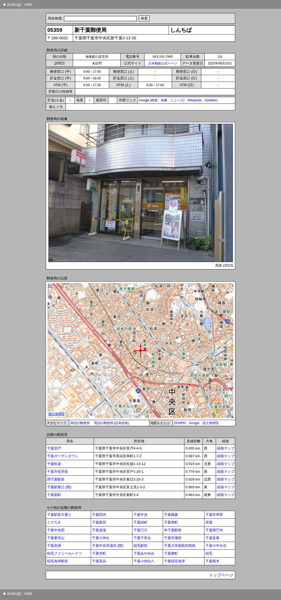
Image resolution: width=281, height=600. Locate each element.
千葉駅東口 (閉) (59, 487)
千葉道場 (99, 530)
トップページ (221, 575)
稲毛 (209, 553)
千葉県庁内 (214, 530)
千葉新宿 (99, 522)
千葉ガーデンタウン (62, 456)
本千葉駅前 (172, 530)
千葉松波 (54, 464)
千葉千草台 (142, 538)
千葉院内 (99, 515)
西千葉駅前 (55, 479)
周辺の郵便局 (80, 423)
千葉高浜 (99, 561)
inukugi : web (17, 4)
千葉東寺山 (55, 538)
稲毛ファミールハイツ (64, 553)
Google (194, 423)
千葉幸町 (171, 522)
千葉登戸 (54, 448)
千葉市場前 (172, 538)
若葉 (209, 522)
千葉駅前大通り (59, 515)
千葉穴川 (140, 530)
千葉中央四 (55, 530)
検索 (154, 100)
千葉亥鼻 (212, 538)
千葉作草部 (214, 515)
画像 (164, 100)
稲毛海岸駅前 (57, 561)
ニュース (176, 100)
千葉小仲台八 (144, 561)
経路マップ (225, 448)
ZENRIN (180, 423)
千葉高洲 (54, 546)
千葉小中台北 (216, 546)
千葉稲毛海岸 (174, 561)
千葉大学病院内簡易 (179, 546)
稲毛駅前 (140, 546)
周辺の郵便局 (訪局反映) (111, 423)
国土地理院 (211, 423)
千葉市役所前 (57, 472)
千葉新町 (54, 495)
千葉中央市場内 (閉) (107, 546)
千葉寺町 (99, 553)
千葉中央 (140, 515)
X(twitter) (211, 100)
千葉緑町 (140, 522)
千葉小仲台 (100, 538)
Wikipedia (195, 100)
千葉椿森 (171, 515)
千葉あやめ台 (144, 553)
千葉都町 (171, 553)
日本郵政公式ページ (162, 63)
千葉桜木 (212, 561)
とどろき (54, 522)
